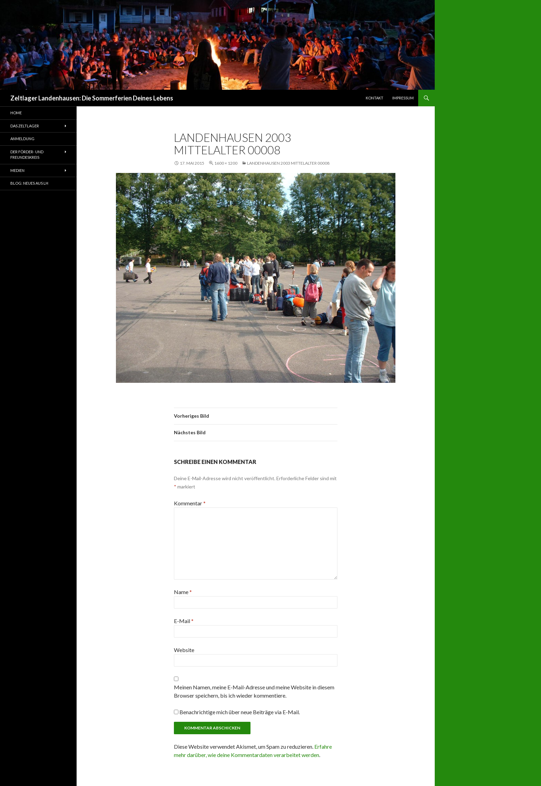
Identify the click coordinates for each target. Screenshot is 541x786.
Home (16, 112)
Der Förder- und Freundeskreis (26, 154)
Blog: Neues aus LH (29, 183)
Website (184, 650)
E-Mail (184, 621)
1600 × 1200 (225, 163)
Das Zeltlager (24, 126)
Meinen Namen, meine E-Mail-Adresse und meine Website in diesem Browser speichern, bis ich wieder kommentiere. (254, 691)
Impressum (403, 98)
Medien (17, 170)
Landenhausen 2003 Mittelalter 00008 (288, 163)
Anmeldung (22, 138)
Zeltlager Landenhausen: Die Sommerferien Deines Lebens (91, 98)
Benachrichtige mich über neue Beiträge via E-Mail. (239, 712)
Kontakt (374, 98)
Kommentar (190, 503)
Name (183, 592)
